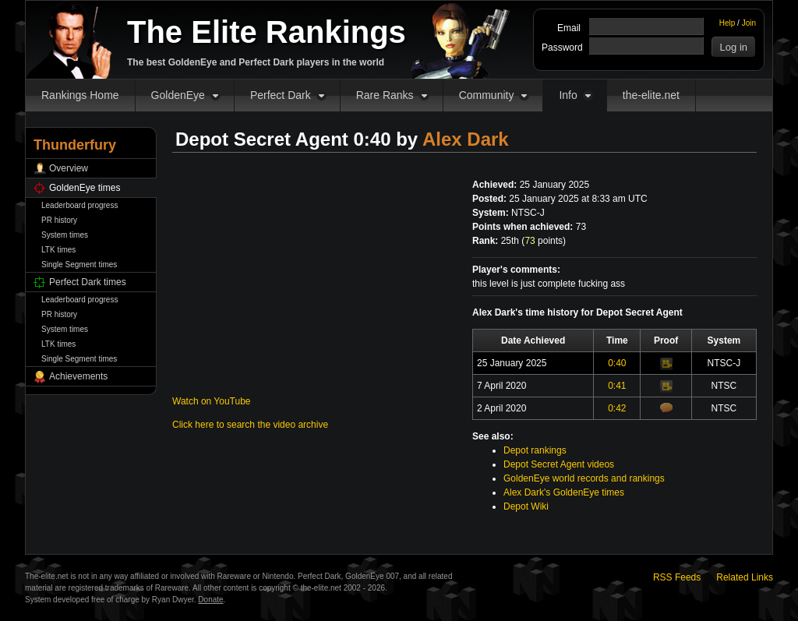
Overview (68, 168)
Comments (666, 407)
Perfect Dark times (87, 282)
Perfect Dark (280, 95)
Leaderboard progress (79, 205)
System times (64, 235)
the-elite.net (651, 95)
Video (666, 364)
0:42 (617, 408)
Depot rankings (535, 450)
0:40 (617, 363)
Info (568, 95)
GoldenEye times (84, 187)
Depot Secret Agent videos (558, 464)
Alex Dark (465, 139)
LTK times (58, 249)
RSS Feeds (677, 577)
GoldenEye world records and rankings (584, 478)
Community (486, 95)
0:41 (617, 385)
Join (749, 23)
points (543, 240)
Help (727, 23)
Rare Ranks (385, 95)
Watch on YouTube (211, 401)
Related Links (744, 577)
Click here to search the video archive (250, 424)
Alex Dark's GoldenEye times (563, 492)
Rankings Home (80, 95)
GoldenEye (178, 95)
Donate (210, 599)
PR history (59, 220)
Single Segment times (79, 264)
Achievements (78, 376)
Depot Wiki (526, 506)
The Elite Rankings (266, 32)
